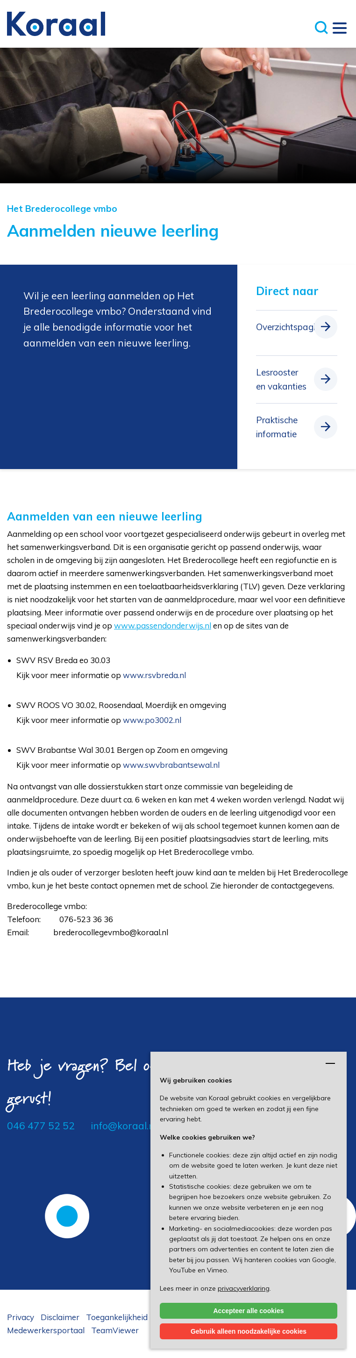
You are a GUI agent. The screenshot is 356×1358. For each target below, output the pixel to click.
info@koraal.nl (124, 1126)
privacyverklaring (244, 1288)
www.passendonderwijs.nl (162, 625)
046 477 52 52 (41, 1126)
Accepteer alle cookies (249, 1311)
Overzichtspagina (291, 326)
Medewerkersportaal (46, 1330)
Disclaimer (60, 1317)
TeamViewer (115, 1330)
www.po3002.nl (152, 720)
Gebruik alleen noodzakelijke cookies (248, 1331)
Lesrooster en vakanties (281, 379)
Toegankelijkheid (117, 1317)
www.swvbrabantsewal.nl (171, 765)
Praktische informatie (277, 427)
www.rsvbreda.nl (154, 675)
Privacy (20, 1317)
